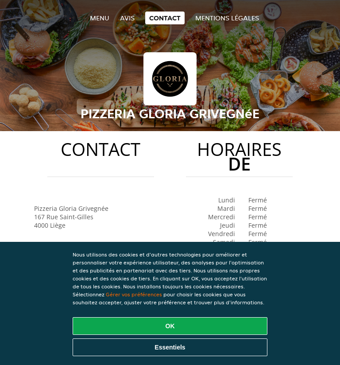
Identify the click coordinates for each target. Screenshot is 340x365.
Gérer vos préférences (134, 294)
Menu (99, 18)
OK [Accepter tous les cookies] (170, 326)
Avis (127, 18)
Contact (165, 18)
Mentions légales (227, 18)
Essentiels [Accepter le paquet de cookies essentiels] (170, 347)
